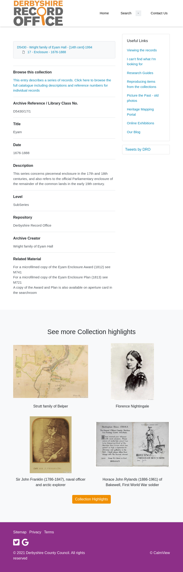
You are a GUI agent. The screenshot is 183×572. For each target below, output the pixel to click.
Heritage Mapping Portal (140, 111)
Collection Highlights (91, 499)
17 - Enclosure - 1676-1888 (46, 52)
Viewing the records (142, 50)
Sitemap (20, 532)
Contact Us (159, 13)
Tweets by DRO (138, 149)
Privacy (35, 532)
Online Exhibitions (140, 123)
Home (104, 13)
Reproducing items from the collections (141, 84)
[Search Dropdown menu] (138, 13)
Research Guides (140, 73)
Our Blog (133, 132)
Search (126, 13)
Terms (49, 532)
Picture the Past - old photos (142, 97)
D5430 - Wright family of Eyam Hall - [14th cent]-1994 (54, 47)
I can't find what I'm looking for (141, 61)
